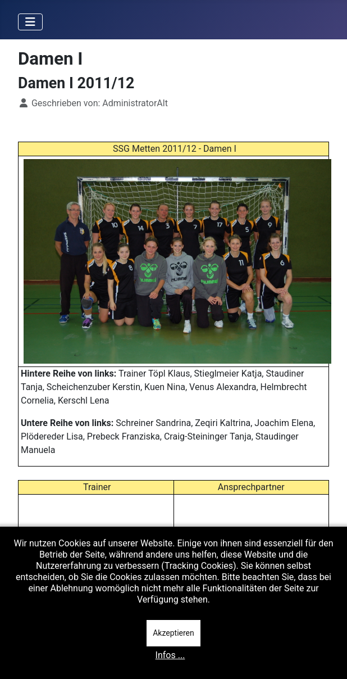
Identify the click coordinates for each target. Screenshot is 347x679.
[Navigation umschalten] (30, 21)
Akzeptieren (173, 632)
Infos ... (170, 655)
